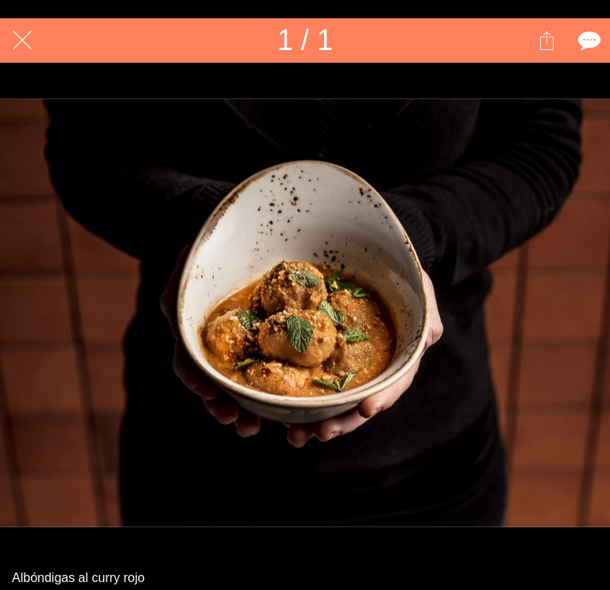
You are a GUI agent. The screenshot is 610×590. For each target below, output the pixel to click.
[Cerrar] (22, 40)
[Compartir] (546, 40)
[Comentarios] (588, 40)
